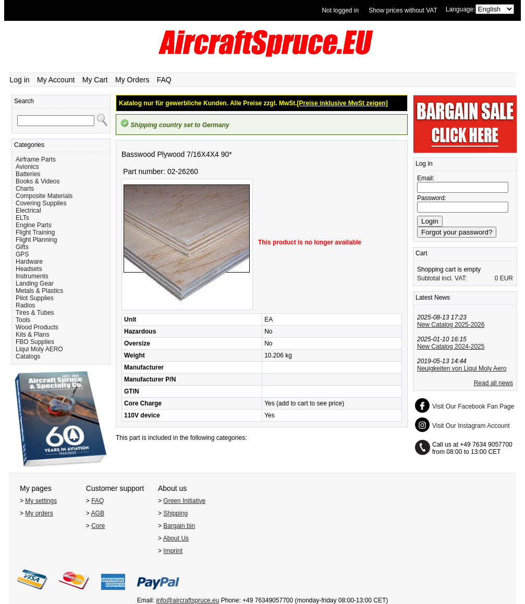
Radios (25, 305)
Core (98, 525)
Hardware (29, 261)
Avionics (27, 166)
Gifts (22, 247)
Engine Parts (34, 225)
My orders (39, 513)
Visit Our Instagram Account (471, 425)
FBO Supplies (35, 342)
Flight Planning (36, 239)
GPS (22, 254)
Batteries (28, 174)
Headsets (29, 269)
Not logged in (340, 10)
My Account (56, 80)
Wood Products (37, 327)
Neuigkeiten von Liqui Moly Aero (461, 368)
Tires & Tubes (35, 312)
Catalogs (28, 356)
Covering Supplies (41, 203)
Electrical (28, 210)
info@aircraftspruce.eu (187, 600)
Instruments (32, 276)
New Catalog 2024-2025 (450, 346)
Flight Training (35, 232)
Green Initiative (184, 500)
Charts (25, 188)
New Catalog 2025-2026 (450, 324)
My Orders (132, 80)
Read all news (493, 383)
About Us (176, 538)
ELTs (22, 217)
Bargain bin (179, 525)
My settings (41, 500)
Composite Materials (44, 196)
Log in (20, 80)
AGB (97, 513)
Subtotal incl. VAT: (442, 278)
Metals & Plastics (39, 290)
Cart (422, 253)
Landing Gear (35, 283)
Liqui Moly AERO (39, 349)
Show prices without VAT (403, 10)
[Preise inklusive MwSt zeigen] (342, 103)
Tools (23, 320)
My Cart (95, 80)
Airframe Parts (36, 159)
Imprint (172, 550)
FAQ (164, 80)
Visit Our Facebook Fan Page (473, 406)
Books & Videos (38, 181)
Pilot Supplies (35, 298)
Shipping (175, 513)
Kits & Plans (33, 334)
